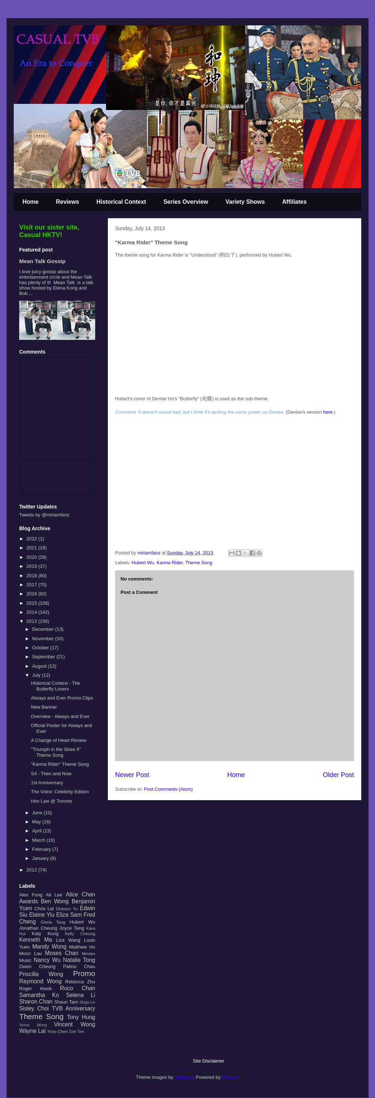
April (37, 830)
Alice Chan (80, 894)
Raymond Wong (40, 981)
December (43, 629)
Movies (88, 953)
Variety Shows (245, 202)
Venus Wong (33, 1025)
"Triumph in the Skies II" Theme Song (56, 752)
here (328, 412)
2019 (32, 566)
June (38, 812)
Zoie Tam (76, 1032)
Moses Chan (61, 953)
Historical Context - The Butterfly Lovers (55, 686)
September (44, 656)
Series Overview (185, 202)
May (37, 821)
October (41, 647)
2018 (32, 575)
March (39, 840)
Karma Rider (170, 562)
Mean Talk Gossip (42, 261)
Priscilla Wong (41, 974)
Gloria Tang (53, 922)
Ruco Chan (77, 988)
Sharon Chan (35, 1001)
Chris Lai (44, 908)
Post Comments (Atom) (168, 789)
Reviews (67, 202)
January (41, 858)
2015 (32, 603)
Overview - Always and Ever (60, 716)
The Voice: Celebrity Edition (60, 791)
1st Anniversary (47, 782)
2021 (32, 547)
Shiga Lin (87, 1002)
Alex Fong (30, 895)
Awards (28, 901)
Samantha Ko (39, 995)
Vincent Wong (74, 1024)
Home (30, 202)
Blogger (230, 1077)
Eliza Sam (69, 915)
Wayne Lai (32, 1031)
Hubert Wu (143, 562)
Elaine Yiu (41, 915)
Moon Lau (30, 953)
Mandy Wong (49, 946)
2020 (32, 557)
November (43, 638)
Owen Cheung (37, 966)
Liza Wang (68, 940)
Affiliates (294, 202)
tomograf (183, 1077)
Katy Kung (45, 933)
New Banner (44, 707)
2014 (32, 612)
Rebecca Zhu (80, 981)
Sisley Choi (34, 1008)
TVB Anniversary (73, 1008)
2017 (32, 584)
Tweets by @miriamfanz (44, 515)
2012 (32, 870)
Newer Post (132, 774)
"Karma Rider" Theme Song (60, 764)
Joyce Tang (71, 928)
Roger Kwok (35, 988)
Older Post (338, 774)
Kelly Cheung (80, 933)
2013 (32, 621)
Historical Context (121, 202)
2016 (32, 593)
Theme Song (198, 562)
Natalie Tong (79, 960)
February (42, 849)
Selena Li (80, 995)
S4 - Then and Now (51, 773)
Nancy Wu (47, 960)
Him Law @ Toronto (51, 801)
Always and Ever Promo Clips (62, 698)
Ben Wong (55, 901)
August (40, 666)
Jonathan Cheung (38, 928)
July (37, 675)
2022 (32, 538)
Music (25, 960)
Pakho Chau (79, 966)
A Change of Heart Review (58, 740)
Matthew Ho (82, 947)
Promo (84, 973)
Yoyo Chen (57, 1031)
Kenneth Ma (35, 940)
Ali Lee (54, 895)
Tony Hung (81, 1017)
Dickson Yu (67, 908)
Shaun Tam (66, 1002)
